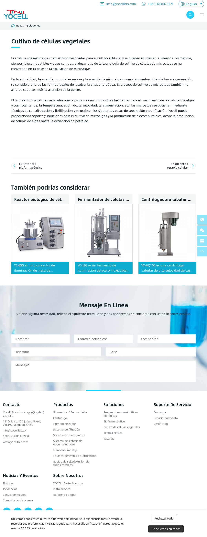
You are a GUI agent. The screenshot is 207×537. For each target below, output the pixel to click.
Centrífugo (60, 418)
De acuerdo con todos (165, 529)
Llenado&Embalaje (65, 450)
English (191, 4)
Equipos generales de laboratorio (74, 456)
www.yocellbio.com (15, 442)
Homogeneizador (64, 424)
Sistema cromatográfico (69, 435)
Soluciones (33, 25)
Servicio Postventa (166, 418)
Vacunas (109, 438)
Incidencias (10, 489)
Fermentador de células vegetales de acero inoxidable (105, 199)
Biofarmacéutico (114, 421)
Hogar (20, 25)
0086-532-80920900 (16, 436)
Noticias (8, 483)
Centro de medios (14, 495)
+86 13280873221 (161, 4)
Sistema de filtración (66, 429)
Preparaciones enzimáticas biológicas (121, 414)
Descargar (160, 412)
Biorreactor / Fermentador (70, 412)
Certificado (161, 424)
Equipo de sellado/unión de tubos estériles (71, 463)
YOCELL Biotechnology (68, 483)
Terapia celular (113, 433)
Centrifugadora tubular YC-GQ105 (168, 199)
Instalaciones (61, 489)
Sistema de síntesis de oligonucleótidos (67, 442)
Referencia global (64, 495)
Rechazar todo (164, 518)
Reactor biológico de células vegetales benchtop (41, 199)
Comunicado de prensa (18, 500)
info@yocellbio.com (121, 4)
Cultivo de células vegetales (122, 427)
